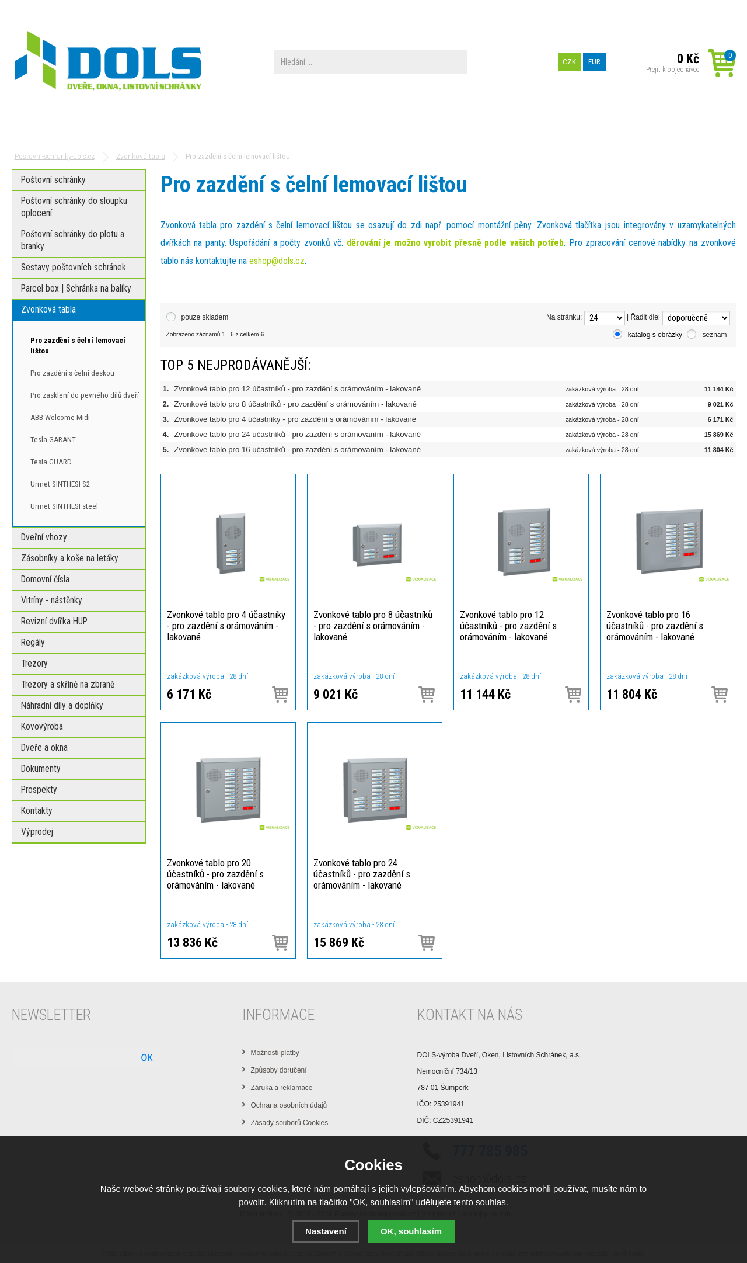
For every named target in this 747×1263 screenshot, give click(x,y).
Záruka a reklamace (282, 1088)
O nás (101, 8)
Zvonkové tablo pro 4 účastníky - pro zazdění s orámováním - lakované (295, 419)
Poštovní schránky (60, 127)
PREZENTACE (392, 127)
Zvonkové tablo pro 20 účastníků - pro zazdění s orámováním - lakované (215, 874)
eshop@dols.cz (277, 260)
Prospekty (466, 127)
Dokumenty (318, 127)
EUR (594, 61)
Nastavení (326, 1231)
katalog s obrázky (655, 335)
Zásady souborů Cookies (290, 1123)
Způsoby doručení (279, 1070)
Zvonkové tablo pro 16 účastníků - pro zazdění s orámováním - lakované (297, 449)
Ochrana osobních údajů (289, 1105)
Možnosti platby (275, 1053)
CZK (569, 61)
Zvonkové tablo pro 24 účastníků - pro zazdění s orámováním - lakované (297, 434)
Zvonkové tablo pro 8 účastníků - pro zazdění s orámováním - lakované (295, 404)
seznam (714, 335)
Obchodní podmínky (49, 8)
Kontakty (535, 127)
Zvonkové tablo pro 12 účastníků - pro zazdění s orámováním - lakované (297, 388)
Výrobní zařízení (145, 8)
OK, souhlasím (411, 1231)
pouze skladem (205, 317)
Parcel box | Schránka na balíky (198, 127)
